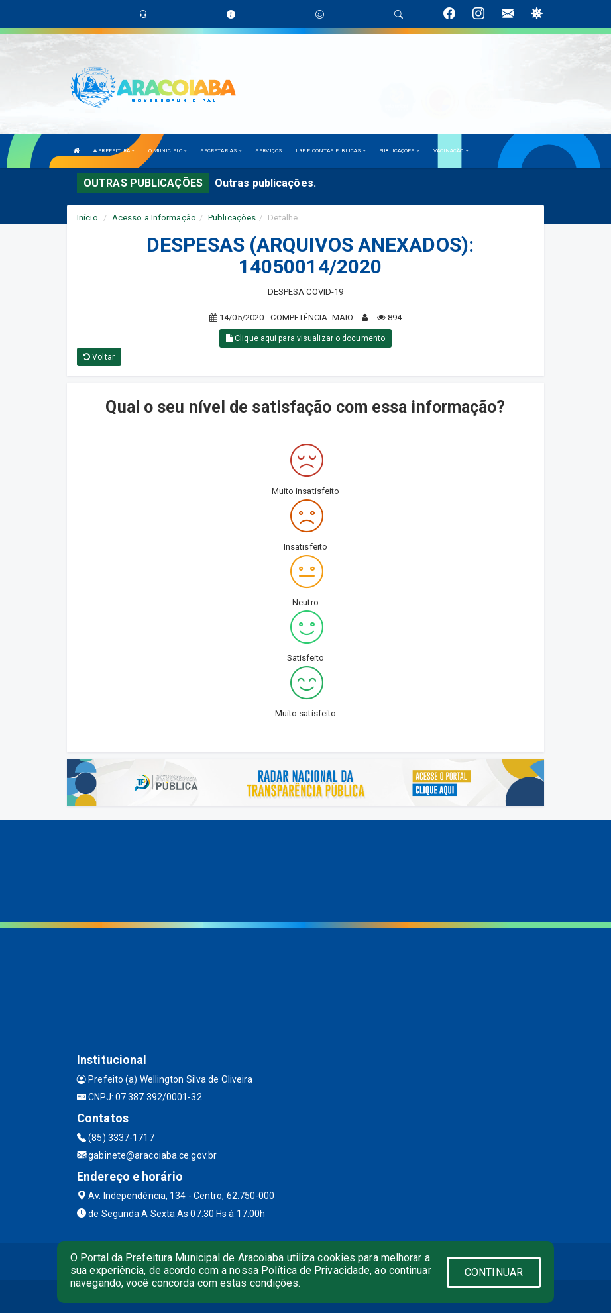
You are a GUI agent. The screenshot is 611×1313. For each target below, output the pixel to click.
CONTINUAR (494, 1272)
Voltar (99, 357)
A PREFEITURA (114, 151)
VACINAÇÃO (451, 151)
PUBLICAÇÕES (399, 151)
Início (87, 217)
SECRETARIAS (221, 151)
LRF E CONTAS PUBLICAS (331, 151)
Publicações (232, 217)
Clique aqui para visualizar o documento (305, 338)
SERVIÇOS (268, 151)
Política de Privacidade (315, 1270)
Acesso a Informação (154, 217)
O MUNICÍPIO (167, 151)
